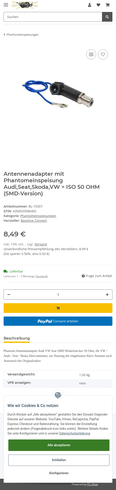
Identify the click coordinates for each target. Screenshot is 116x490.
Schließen (59, 460)
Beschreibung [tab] (17, 338)
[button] (89, 4)
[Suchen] (53, 17)
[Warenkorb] (107, 4)
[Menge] (58, 294)
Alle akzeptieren (58, 445)
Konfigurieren (58, 473)
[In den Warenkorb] (58, 308)
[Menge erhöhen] (107, 294)
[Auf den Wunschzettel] (103, 54)
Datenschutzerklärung (74, 433)
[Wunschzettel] (98, 4)
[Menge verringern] (9, 294)
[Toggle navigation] (6, 3)
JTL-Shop (92, 484)
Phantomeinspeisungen (38, 216)
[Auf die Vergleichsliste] (91, 54)
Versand (41, 244)
